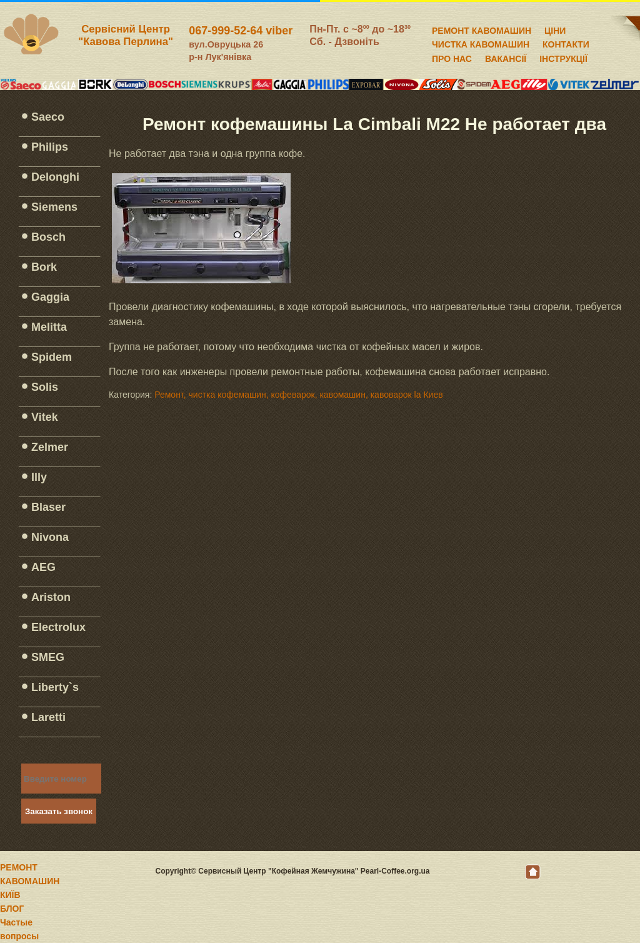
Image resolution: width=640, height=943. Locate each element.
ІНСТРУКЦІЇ (563, 57)
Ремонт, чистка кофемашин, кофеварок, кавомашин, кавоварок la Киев (298, 395)
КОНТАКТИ (565, 42)
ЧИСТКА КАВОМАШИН (480, 42)
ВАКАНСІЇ (505, 57)
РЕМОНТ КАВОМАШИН (481, 29)
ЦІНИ (555, 29)
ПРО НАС (452, 57)
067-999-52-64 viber (240, 30)
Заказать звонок (58, 811)
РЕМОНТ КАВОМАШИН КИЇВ (29, 881)
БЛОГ (12, 909)
